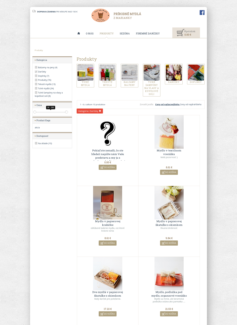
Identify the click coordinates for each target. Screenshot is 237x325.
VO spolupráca (83, 294)
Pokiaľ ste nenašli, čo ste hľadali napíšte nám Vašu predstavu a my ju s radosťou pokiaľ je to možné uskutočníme (98, 158)
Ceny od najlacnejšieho (167, 104)
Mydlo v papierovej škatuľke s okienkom (98, 223)
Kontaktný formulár (174, 290)
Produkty (107, 33)
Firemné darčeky (148, 33)
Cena (39, 105)
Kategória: (89, 111)
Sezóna (125, 33)
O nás (90, 33)
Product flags (43, 120)
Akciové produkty (129, 294)
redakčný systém (113, 313)
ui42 (145, 313)
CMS (130, 313)
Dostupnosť (42, 136)
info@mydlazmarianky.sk (47, 295)
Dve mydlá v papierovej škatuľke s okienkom (140, 223)
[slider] (34, 112)
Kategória (41, 60)
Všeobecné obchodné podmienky (92, 290)
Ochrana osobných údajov (89, 298)
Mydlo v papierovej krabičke (183, 152)
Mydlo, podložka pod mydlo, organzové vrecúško (183, 223)
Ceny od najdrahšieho (190, 104)
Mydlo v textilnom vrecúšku (140, 152)
